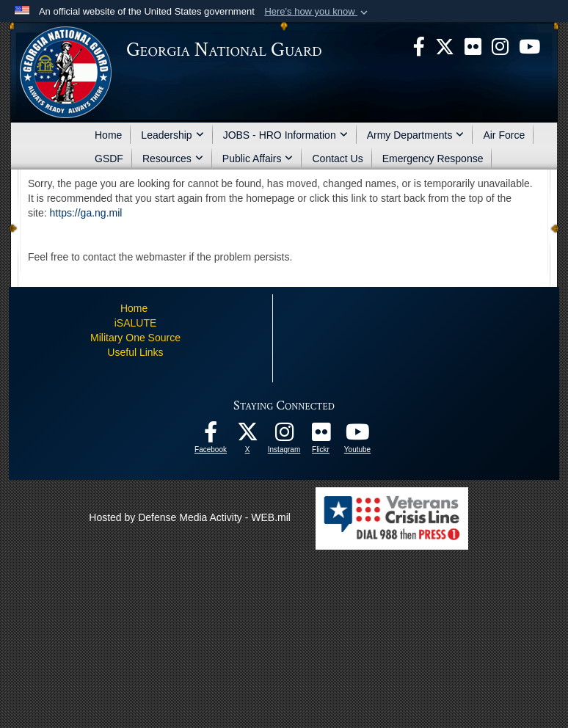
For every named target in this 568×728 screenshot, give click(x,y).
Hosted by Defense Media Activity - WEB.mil (190, 517)
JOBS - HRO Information (285, 135)
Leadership (172, 135)
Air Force (504, 135)
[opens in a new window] (473, 45)
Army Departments (416, 135)
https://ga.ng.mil (86, 213)
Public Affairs (258, 158)
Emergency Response (433, 158)
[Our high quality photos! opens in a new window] (320, 436)
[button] (317, 11)
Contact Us (337, 158)
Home (108, 135)
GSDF (109, 158)
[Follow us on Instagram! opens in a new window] (284, 436)
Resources (172, 158)
